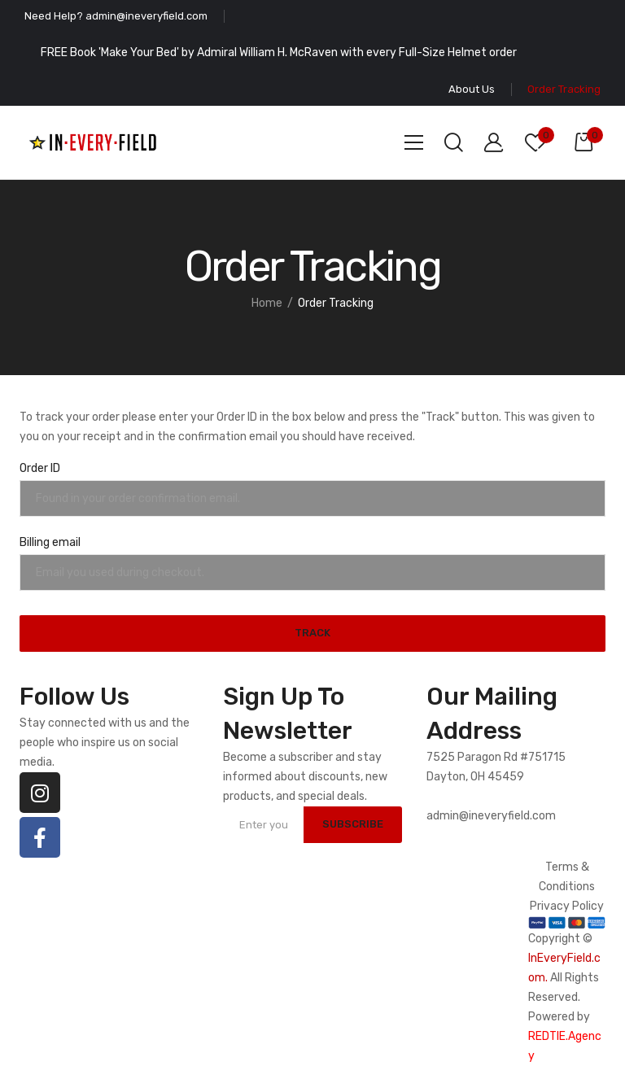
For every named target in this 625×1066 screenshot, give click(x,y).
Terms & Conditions (567, 876)
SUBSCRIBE (351, 824)
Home (266, 303)
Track (312, 633)
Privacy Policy (567, 906)
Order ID (40, 468)
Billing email (50, 542)
